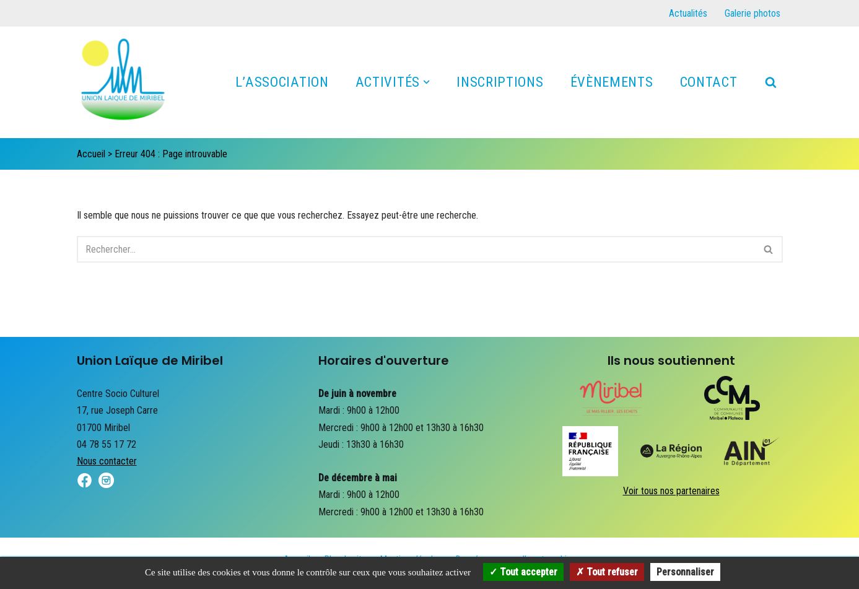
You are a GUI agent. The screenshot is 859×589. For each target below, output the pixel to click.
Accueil (91, 154)
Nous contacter (107, 461)
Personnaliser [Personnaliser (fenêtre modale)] (685, 572)
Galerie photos (752, 13)
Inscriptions (499, 82)
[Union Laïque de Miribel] (123, 85)
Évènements (611, 82)
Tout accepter (523, 572)
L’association (282, 82)
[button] (426, 82)
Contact (709, 82)
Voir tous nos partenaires (671, 491)
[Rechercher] (771, 82)
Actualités (688, 13)
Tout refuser (607, 572)
